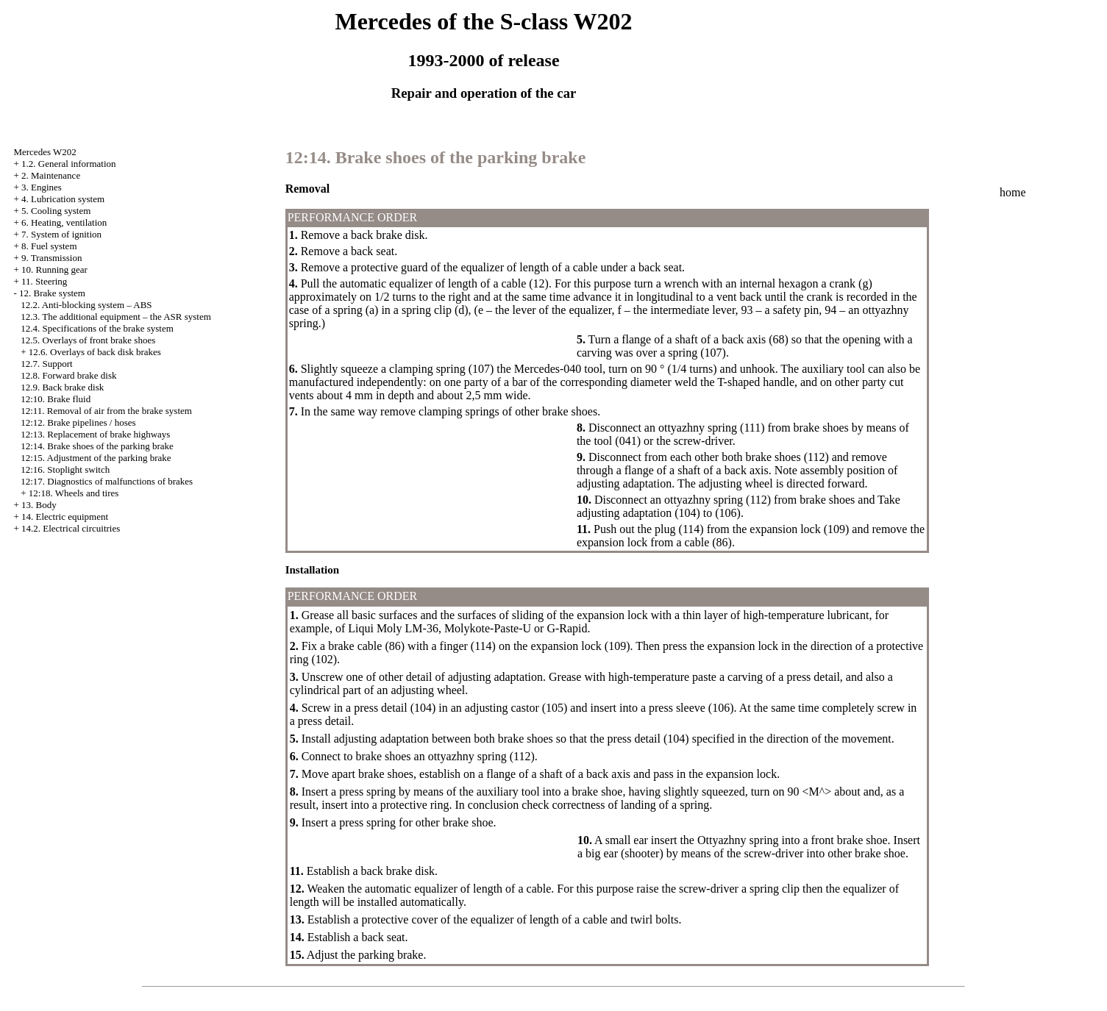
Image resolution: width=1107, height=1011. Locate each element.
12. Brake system (52, 293)
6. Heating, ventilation (64, 222)
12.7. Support (46, 363)
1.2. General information (68, 163)
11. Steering (44, 281)
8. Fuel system (48, 245)
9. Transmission (51, 257)
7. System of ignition (61, 234)
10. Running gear (54, 269)
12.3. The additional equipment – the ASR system (116, 316)
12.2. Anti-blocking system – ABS (86, 304)
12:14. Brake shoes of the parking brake (97, 445)
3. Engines (41, 187)
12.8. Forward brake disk (68, 375)
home (1013, 192)
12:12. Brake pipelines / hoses (78, 422)
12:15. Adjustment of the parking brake (96, 457)
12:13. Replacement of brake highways (95, 434)
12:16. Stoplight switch (65, 469)
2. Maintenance (50, 175)
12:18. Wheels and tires (74, 493)
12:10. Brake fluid (55, 398)
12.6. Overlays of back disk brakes (95, 351)
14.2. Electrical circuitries (70, 528)
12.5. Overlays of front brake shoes (88, 340)
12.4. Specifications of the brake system (97, 328)
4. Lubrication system (62, 198)
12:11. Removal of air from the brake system (106, 410)
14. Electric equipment (64, 516)
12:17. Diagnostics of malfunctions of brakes (107, 481)
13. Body (39, 504)
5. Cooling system (55, 210)
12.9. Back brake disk (62, 387)
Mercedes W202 (44, 151)
